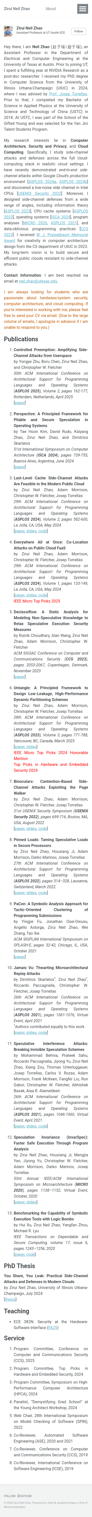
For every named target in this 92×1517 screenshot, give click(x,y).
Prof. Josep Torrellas (68, 94)
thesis (10, 1299)
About (51, 8)
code (42, 531)
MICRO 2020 (35, 223)
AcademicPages (67, 1502)
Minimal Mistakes (14, 1507)
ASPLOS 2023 (17, 211)
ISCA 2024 (60, 217)
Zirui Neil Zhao (17, 8)
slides (31, 531)
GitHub (24, 1496)
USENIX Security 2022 (39, 193)
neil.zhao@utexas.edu (38, 281)
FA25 (52, 1327)
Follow (78, 31)
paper (20, 403)
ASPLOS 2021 (64, 223)
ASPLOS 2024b (73, 181)
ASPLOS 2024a (42, 181)
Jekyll (50, 1502)
